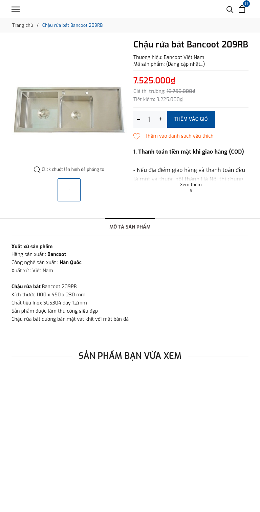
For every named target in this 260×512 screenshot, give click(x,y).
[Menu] (16, 9)
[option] (69, 103)
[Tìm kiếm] (230, 9)
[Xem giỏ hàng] (242, 9)
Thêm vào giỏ (191, 119)
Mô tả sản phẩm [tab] (130, 227)
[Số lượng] (149, 119)
